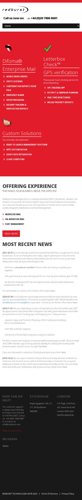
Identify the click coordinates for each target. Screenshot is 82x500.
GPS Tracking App (56, 87)
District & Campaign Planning (62, 92)
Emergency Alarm (15, 94)
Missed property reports (60, 102)
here (53, 290)
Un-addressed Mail (14, 219)
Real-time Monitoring (58, 97)
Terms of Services (49, 493)
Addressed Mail (13, 214)
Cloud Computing (15, 159)
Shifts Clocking (14, 81)
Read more (11, 233)
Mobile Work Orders (17, 76)
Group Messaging (15, 99)
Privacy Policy (68, 493)
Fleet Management (14, 224)
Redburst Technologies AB (16, 493)
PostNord (7, 302)
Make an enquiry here (11, 430)
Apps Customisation (16, 149)
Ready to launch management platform (26, 144)
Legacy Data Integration (19, 154)
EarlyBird (24, 302)
